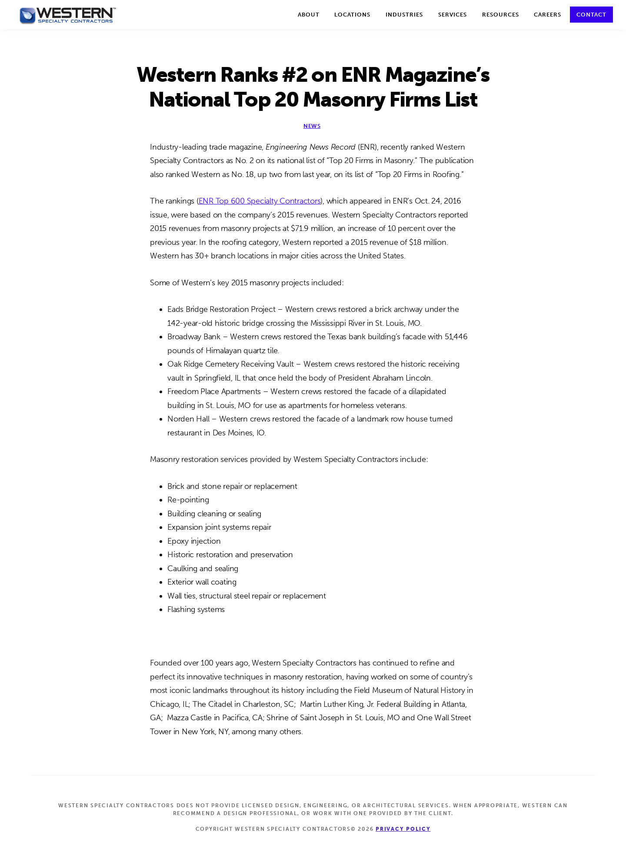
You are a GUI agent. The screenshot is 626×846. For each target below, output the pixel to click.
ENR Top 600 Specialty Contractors (260, 201)
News (311, 126)
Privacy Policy (403, 829)
